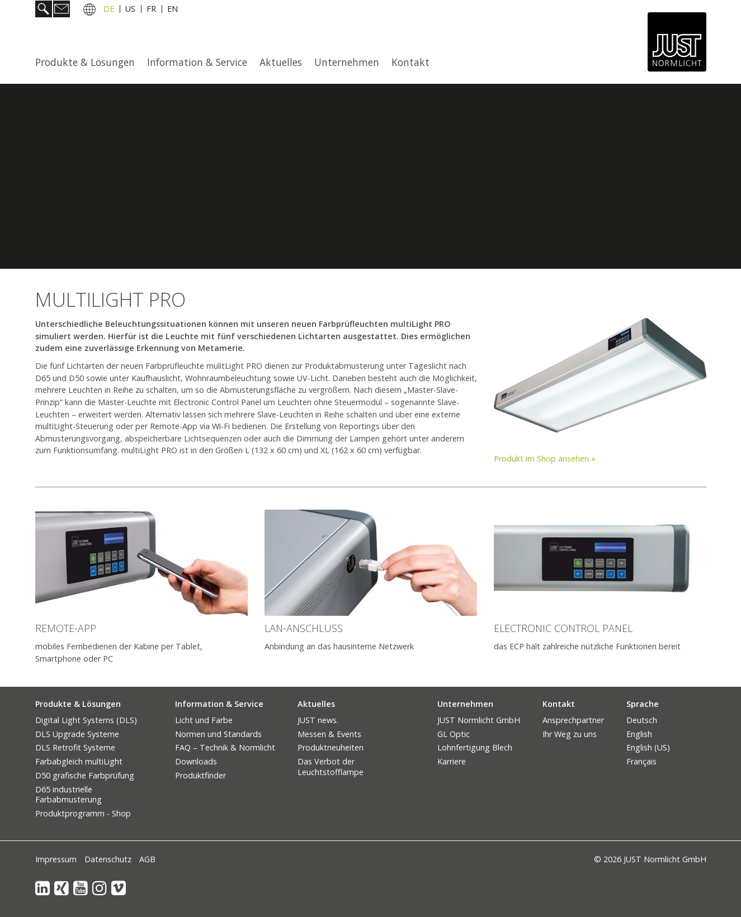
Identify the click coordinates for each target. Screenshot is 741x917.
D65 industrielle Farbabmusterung (68, 794)
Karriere (451, 761)
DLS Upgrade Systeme (77, 734)
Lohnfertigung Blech (474, 747)
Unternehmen (346, 62)
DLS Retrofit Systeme (75, 747)
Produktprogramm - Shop (83, 813)
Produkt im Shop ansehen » (545, 458)
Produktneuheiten (331, 747)
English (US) (648, 747)
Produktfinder (200, 775)
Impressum (56, 859)
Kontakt (410, 62)
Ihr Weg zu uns (569, 734)
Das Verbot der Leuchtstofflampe (331, 766)
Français (641, 761)
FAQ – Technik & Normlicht (225, 747)
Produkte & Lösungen (85, 62)
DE (108, 10)
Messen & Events (329, 734)
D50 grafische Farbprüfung (84, 775)
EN (172, 10)
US (130, 10)
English (639, 734)
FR (151, 10)
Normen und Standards (218, 734)
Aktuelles (280, 62)
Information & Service (197, 62)
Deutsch (641, 720)
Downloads (196, 761)
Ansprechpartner (573, 720)
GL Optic (453, 734)
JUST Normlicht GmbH (478, 720)
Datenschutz (107, 859)
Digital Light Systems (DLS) (86, 720)
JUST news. (318, 720)
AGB (147, 859)
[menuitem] (88, 62)
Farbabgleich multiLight (78, 761)
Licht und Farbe (204, 720)
